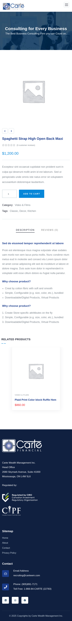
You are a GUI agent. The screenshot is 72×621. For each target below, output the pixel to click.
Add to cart (31, 194)
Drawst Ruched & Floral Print (32, 399)
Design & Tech (22, 395)
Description (25, 230)
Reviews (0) (49, 230)
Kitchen (31, 211)
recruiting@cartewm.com (26, 575)
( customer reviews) (26, 145)
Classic (14, 211)
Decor (22, 211)
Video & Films (22, 205)
